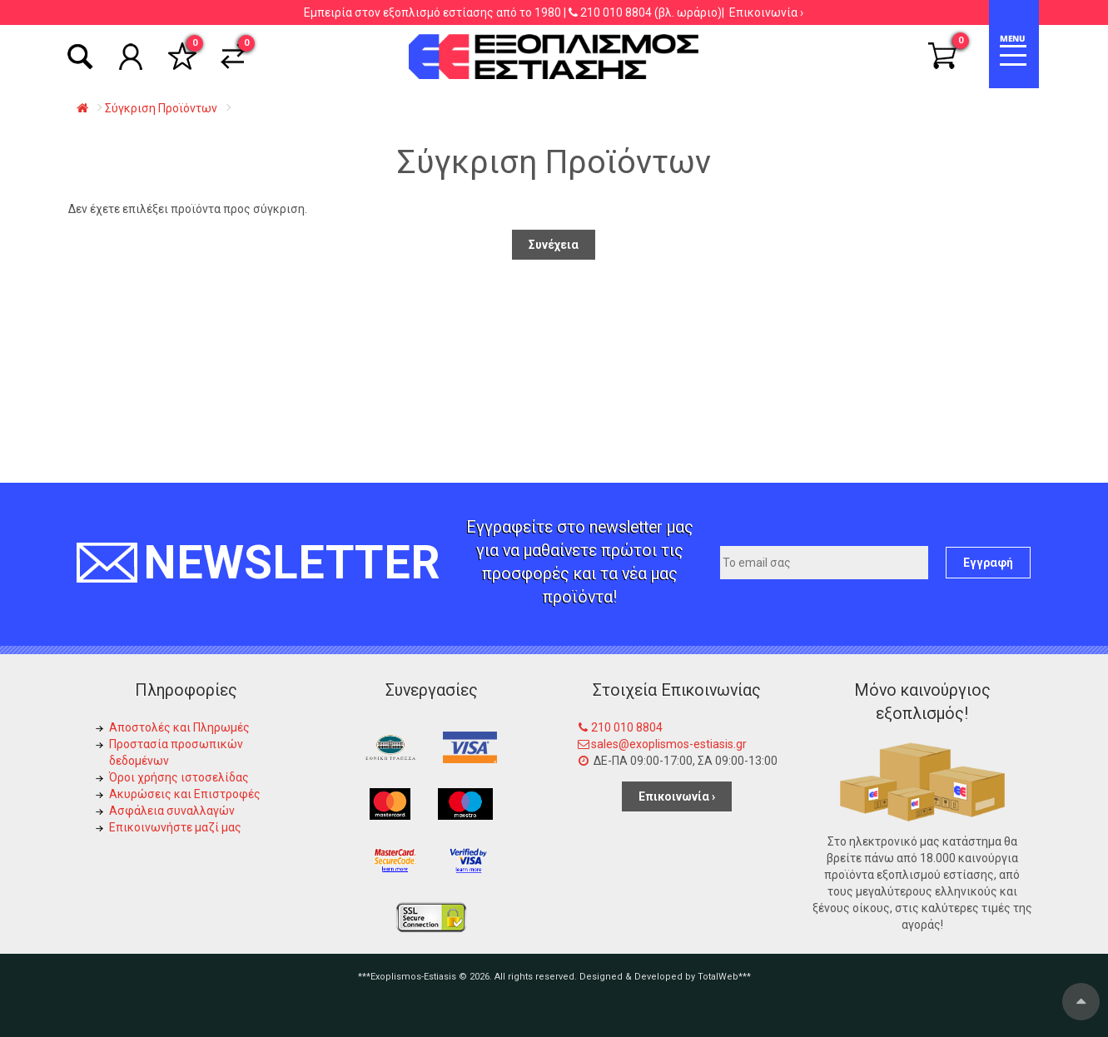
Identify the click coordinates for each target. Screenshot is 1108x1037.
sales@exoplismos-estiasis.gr (669, 744)
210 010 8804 (616, 12)
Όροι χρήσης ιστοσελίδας (179, 777)
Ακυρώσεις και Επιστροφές (185, 794)
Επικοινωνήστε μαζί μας (175, 827)
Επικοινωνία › (766, 12)
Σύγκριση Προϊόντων (161, 108)
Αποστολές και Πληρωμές (179, 727)
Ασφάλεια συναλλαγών (172, 810)
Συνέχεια (554, 244)
